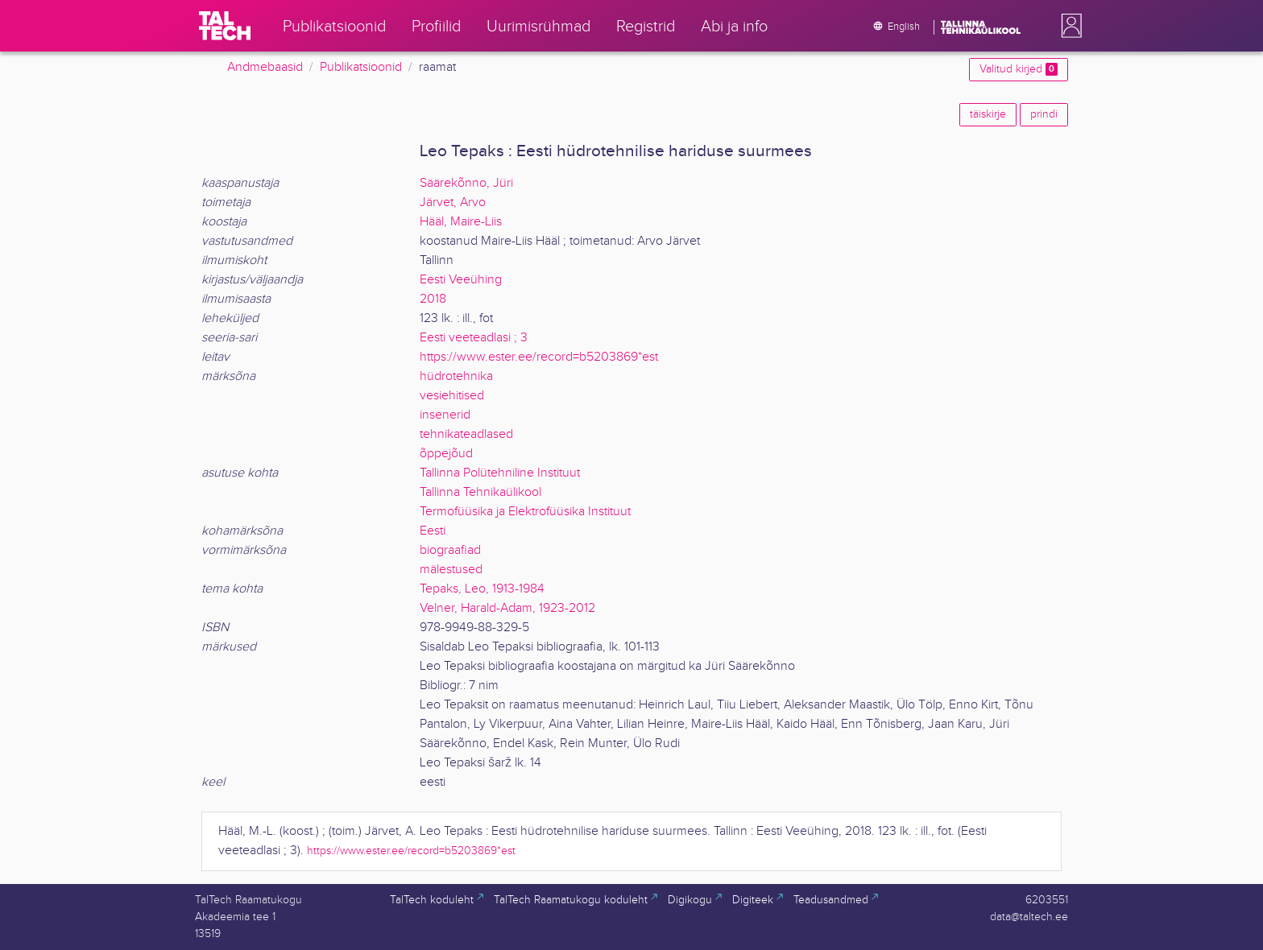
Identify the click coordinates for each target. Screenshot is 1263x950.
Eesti (432, 531)
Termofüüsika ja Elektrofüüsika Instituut (525, 511)
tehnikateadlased (466, 434)
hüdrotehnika (456, 376)
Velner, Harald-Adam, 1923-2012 (507, 608)
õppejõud (446, 453)
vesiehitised (452, 395)
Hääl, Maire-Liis (461, 221)
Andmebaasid (265, 67)
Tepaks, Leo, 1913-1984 (482, 589)
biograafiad (450, 550)
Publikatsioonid (361, 67)
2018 (433, 299)
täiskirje (988, 114)
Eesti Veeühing (461, 279)
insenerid (445, 415)
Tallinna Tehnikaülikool (480, 492)
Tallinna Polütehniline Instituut (500, 473)
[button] (1068, 26)
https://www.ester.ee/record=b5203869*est (539, 357)
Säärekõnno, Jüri (466, 183)
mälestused (451, 569)
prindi (1044, 114)
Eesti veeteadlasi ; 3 (474, 337)
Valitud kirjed (1018, 69)
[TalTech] (225, 25)
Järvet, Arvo (453, 202)
